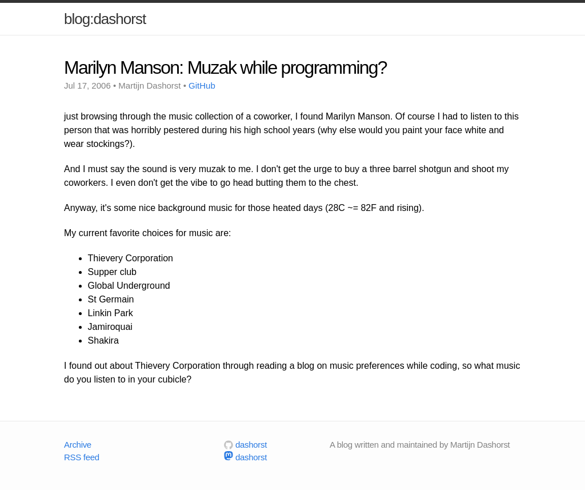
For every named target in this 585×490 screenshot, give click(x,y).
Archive (77, 444)
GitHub (202, 85)
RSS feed (81, 457)
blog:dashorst (105, 18)
